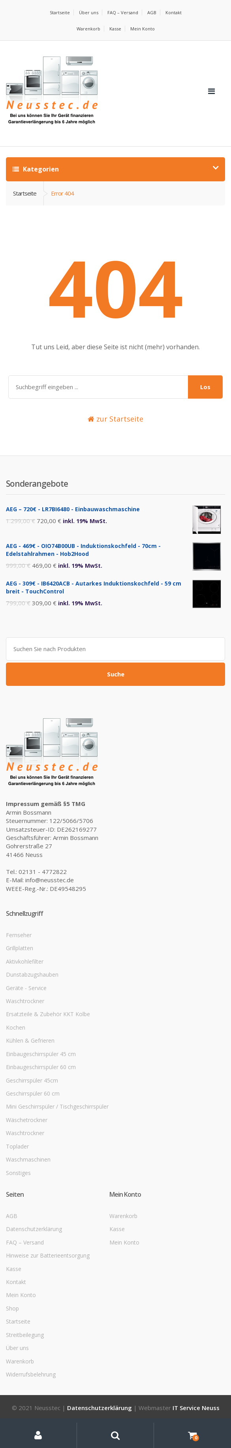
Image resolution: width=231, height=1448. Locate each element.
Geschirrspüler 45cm (32, 1080)
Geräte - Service (26, 988)
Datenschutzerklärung (34, 1229)
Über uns (88, 12)
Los (205, 387)
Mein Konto (142, 29)
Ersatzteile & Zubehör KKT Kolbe (48, 1014)
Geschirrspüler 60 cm (33, 1093)
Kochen (15, 1027)
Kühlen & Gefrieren (30, 1040)
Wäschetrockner (26, 1120)
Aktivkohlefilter (24, 961)
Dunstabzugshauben (32, 974)
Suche (115, 674)
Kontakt (173, 12)
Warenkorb (88, 29)
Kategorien (36, 169)
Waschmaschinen (28, 1159)
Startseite (60, 12)
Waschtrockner (25, 1001)
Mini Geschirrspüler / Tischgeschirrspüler (57, 1106)
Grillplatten (19, 948)
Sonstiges (18, 1173)
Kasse (115, 29)
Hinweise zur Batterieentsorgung (48, 1255)
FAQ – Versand (122, 12)
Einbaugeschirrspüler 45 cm (41, 1054)
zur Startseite (115, 419)
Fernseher (19, 935)
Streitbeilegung (25, 1335)
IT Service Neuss (196, 1408)
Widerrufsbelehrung (31, 1374)
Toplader (17, 1146)
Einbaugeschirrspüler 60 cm (41, 1067)
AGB (151, 12)
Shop (12, 1308)
